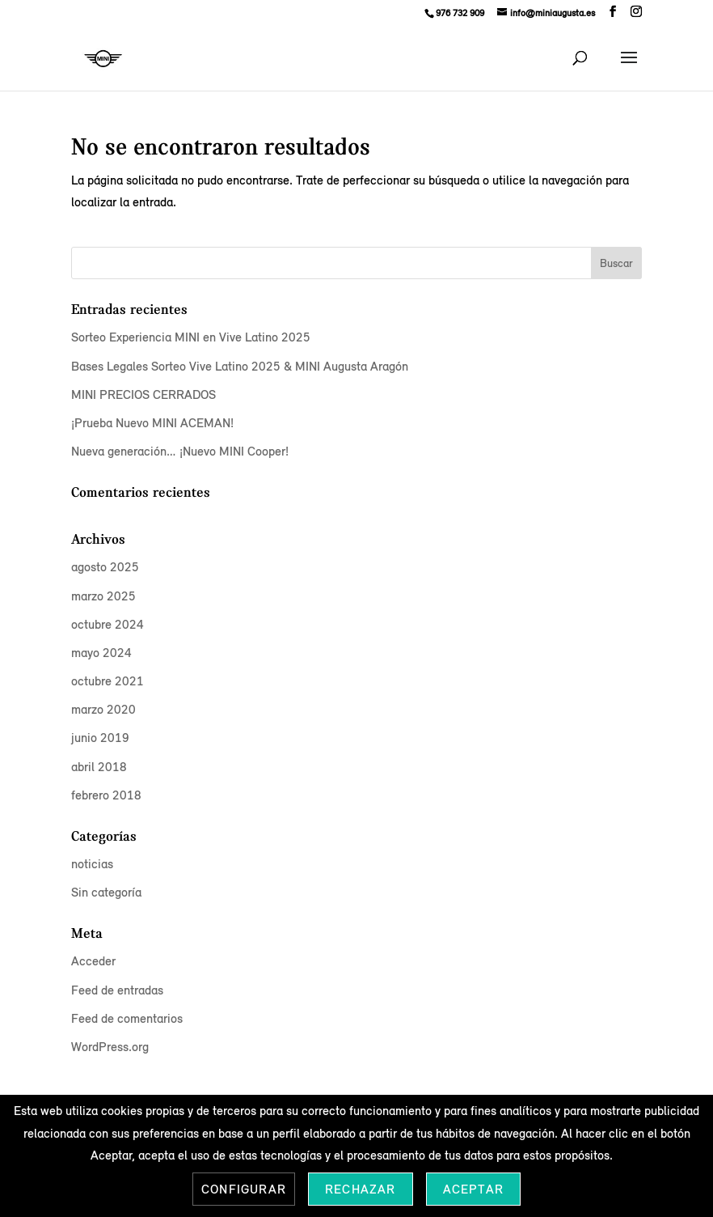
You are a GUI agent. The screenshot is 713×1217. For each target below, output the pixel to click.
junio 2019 (100, 737)
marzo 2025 (103, 596)
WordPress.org (110, 1046)
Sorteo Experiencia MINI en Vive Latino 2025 (190, 337)
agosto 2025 (105, 567)
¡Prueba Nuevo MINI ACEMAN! (152, 422)
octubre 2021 (107, 681)
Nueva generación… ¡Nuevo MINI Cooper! (180, 451)
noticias (92, 863)
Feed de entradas (117, 990)
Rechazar (360, 1189)
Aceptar (473, 1189)
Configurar (243, 1189)
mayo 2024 (101, 652)
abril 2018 (99, 766)
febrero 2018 (106, 795)
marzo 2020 (103, 709)
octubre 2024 (107, 624)
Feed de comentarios (127, 1018)
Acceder (93, 961)
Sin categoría (106, 892)
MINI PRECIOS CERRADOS (143, 394)
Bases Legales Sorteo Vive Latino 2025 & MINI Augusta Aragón (239, 366)
